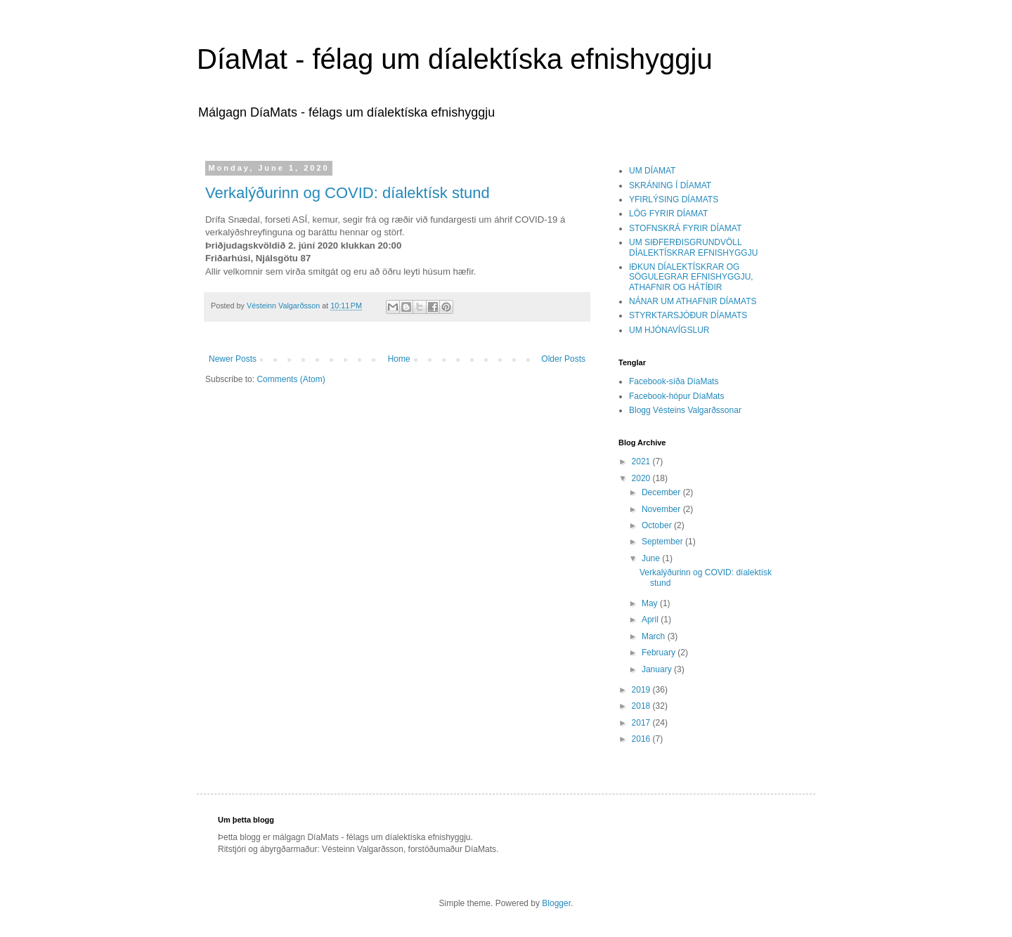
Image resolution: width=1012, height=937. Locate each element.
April (651, 619)
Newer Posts (233, 359)
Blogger (556, 903)
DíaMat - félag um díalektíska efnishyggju (455, 59)
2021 (642, 461)
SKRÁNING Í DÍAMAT (670, 185)
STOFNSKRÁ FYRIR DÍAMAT (685, 228)
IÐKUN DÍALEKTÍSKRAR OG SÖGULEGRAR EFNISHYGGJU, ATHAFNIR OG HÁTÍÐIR (691, 277)
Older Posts (563, 359)
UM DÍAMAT (652, 171)
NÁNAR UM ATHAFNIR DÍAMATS (693, 301)
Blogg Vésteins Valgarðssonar (685, 410)
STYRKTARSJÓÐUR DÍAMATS (688, 315)
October (658, 525)
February (659, 652)
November (662, 509)
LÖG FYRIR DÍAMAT (668, 213)
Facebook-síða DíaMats (673, 381)
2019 (642, 690)
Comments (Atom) (291, 379)
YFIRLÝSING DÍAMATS (673, 199)
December (662, 492)
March (655, 636)
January (658, 669)
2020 (642, 478)
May (651, 603)
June (652, 558)
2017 (642, 723)
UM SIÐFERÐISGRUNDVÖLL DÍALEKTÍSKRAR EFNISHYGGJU (693, 247)
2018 (642, 706)
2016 (642, 739)
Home (399, 359)
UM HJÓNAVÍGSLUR (669, 330)
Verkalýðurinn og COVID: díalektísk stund (347, 193)
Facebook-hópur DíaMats (676, 396)
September (663, 541)
